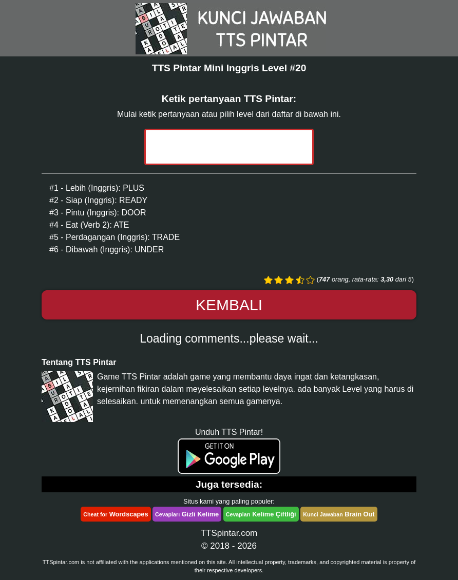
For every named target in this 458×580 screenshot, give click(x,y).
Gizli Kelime (187, 514)
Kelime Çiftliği (261, 514)
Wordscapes (115, 514)
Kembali (229, 304)
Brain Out (338, 514)
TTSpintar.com (229, 533)
